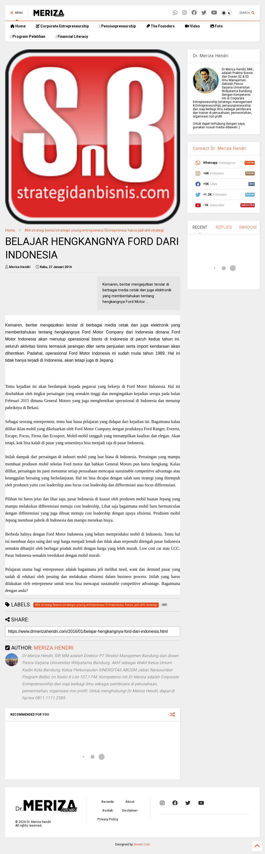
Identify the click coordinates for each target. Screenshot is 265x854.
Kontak (107, 810)
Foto (216, 26)
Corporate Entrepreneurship (62, 26)
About (129, 802)
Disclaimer (130, 810)
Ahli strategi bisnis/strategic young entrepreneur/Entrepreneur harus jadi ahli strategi (94, 230)
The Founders (160, 26)
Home (18, 26)
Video (192, 26)
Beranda (107, 802)
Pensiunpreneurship (117, 26)
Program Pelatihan (27, 36)
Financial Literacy (72, 36)
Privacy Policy (107, 819)
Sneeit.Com (142, 844)
